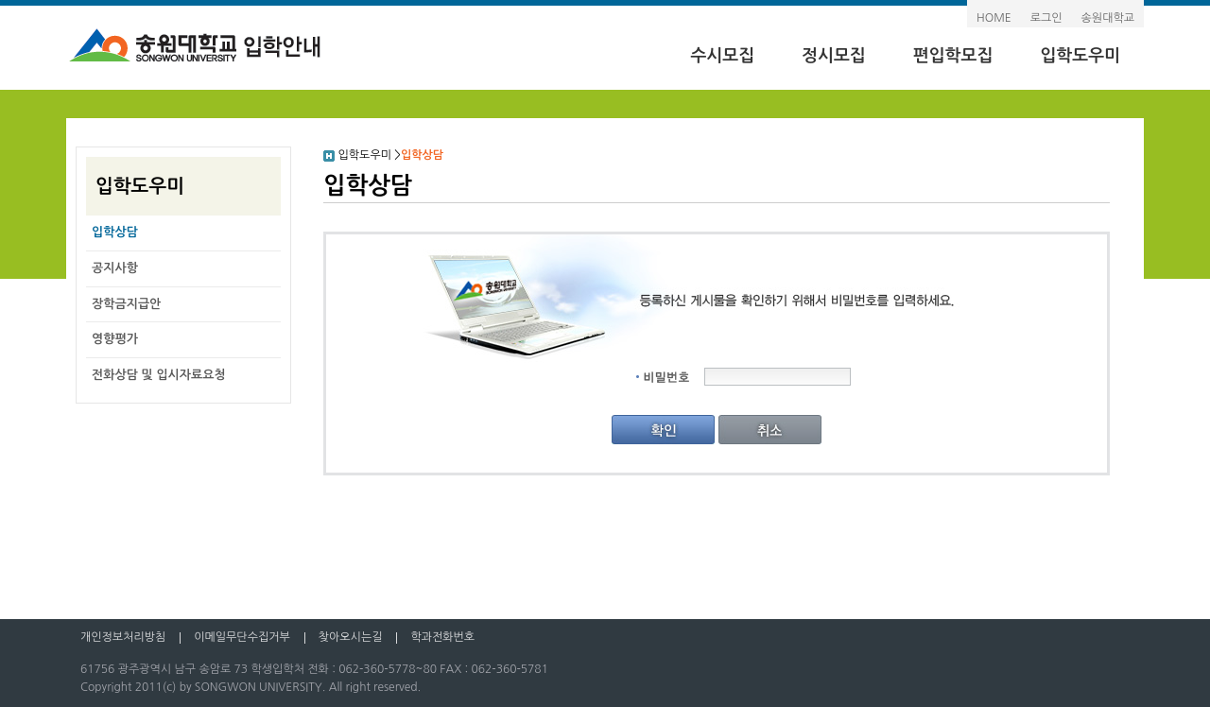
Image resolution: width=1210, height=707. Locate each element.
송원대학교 (1107, 18)
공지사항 (115, 268)
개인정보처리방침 (122, 637)
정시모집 (834, 55)
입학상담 (115, 232)
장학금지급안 (126, 304)
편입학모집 (953, 55)
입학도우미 (1080, 55)
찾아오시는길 (351, 637)
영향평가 (115, 339)
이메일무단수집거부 (242, 637)
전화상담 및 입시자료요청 (159, 375)
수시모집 (722, 55)
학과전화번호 (442, 637)
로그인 (1046, 18)
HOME (994, 18)
